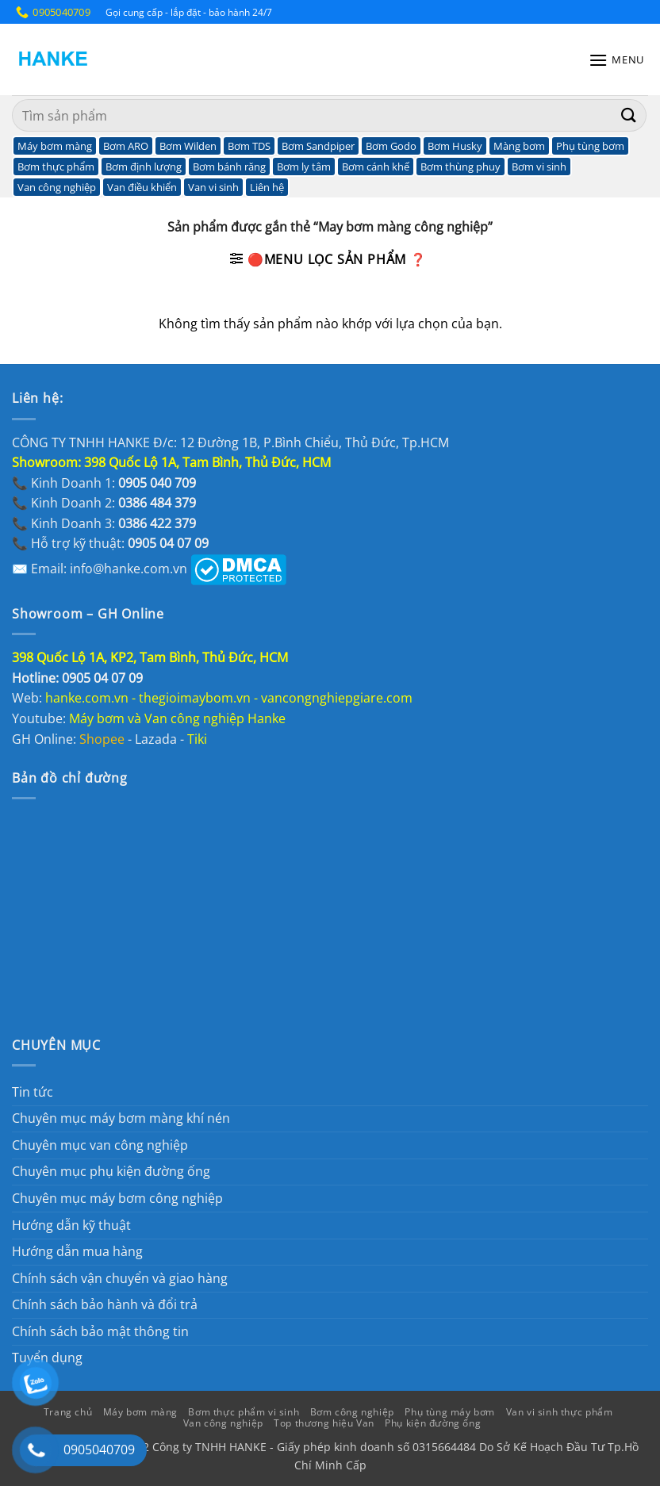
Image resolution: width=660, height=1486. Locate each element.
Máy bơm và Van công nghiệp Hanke (179, 718)
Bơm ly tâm (304, 166)
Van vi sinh (213, 187)
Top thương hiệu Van (324, 1423)
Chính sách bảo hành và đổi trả (105, 1304)
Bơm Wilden (188, 146)
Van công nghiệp (56, 187)
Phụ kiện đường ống (433, 1423)
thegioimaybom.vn (195, 698)
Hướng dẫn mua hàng (77, 1251)
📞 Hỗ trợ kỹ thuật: (110, 543)
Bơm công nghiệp (352, 1412)
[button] (616, 59)
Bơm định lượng (144, 166)
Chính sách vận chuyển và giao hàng (120, 1278)
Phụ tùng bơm (590, 146)
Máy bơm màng (54, 146)
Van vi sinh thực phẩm (559, 1412)
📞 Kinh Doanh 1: (104, 483)
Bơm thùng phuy (460, 166)
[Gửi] (629, 116)
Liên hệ (267, 187)
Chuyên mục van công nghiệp (100, 1145)
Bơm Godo (391, 146)
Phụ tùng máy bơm (450, 1412)
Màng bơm (519, 146)
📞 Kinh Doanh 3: (104, 523)
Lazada (156, 739)
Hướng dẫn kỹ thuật (71, 1225)
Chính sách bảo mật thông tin (100, 1331)
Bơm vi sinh (539, 166)
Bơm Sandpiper (318, 146)
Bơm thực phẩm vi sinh (243, 1412)
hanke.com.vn (87, 698)
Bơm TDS (249, 146)
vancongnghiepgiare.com (336, 698)
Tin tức (32, 1092)
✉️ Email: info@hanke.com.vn (99, 568)
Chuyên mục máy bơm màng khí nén (121, 1118)
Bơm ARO (125, 146)
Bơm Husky (455, 146)
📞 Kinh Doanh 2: (104, 502)
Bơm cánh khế (375, 166)
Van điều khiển (142, 187)
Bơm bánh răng (229, 166)
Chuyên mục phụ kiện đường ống (111, 1171)
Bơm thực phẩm (55, 166)
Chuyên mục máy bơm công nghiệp (117, 1198)
